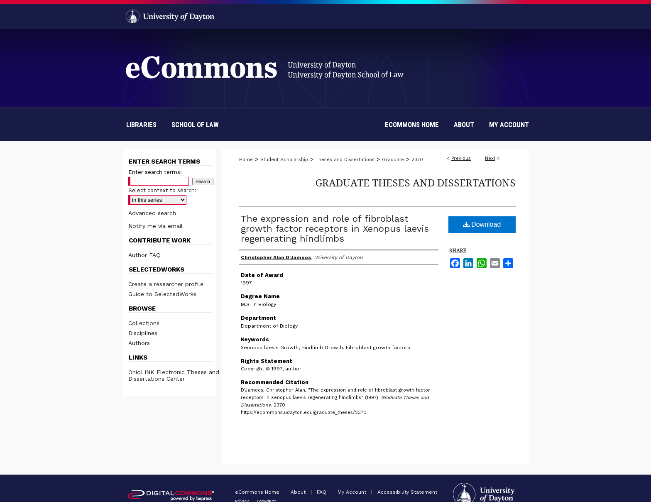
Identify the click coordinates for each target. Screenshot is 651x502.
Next (490, 158)
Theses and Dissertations (345, 159)
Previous (461, 158)
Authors (139, 343)
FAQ (322, 492)
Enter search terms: (155, 172)
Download (482, 224)
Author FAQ (144, 255)
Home (246, 159)
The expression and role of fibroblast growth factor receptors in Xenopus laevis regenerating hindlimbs (335, 228)
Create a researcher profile (165, 284)
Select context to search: (162, 190)
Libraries (141, 124)
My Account (353, 492)
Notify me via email (155, 226)
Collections (143, 323)
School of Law (195, 124)
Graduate (393, 159)
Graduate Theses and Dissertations (416, 182)
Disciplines (142, 333)
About (299, 492)
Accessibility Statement (407, 492)
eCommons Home (258, 492)
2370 (417, 159)
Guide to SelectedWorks (162, 294)
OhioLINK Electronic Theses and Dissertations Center (173, 375)
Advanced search (152, 213)
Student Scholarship (284, 159)
